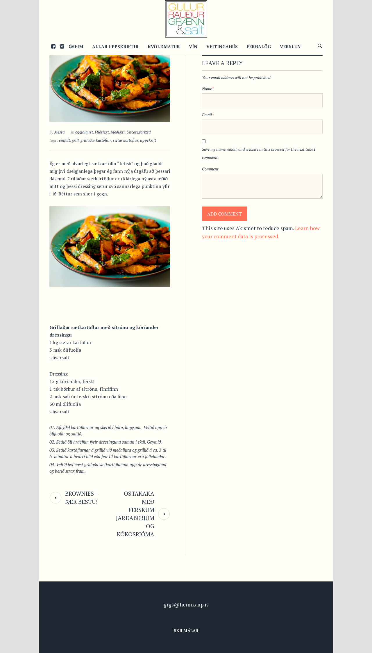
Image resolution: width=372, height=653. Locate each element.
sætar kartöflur (125, 140)
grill (75, 140)
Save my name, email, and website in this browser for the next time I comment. (258, 153)
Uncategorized (138, 132)
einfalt (64, 140)
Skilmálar (186, 630)
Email (208, 115)
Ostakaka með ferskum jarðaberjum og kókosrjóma (135, 514)
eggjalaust (84, 132)
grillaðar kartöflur (96, 140)
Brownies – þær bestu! (81, 498)
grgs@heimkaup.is (186, 604)
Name (208, 88)
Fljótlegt (102, 132)
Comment (210, 169)
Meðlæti (118, 132)
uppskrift (148, 140)
